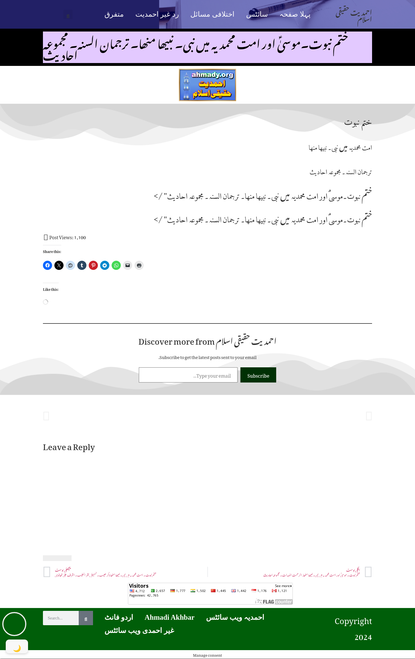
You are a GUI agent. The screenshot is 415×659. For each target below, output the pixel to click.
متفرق (114, 14)
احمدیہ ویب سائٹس (235, 617)
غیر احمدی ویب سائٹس (139, 630)
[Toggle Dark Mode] (17, 646)
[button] (68, 14)
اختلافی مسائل (212, 14)
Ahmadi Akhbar (169, 617)
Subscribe (258, 375)
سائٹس (257, 14)
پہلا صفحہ (294, 14)
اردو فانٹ (118, 617)
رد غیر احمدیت (157, 14)
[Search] (86, 618)
